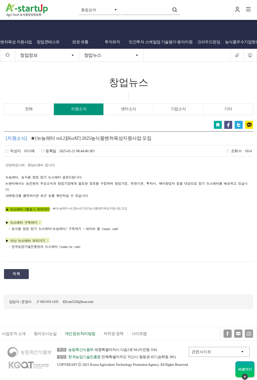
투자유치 (112, 42)
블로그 (238, 334)
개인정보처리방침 (80, 334)
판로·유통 (80, 42)
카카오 (249, 125)
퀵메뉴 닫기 (245, 377)
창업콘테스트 (48, 42)
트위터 (239, 125)
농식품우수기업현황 (241, 42)
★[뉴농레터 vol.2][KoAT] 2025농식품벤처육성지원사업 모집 (90, 208)
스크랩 (218, 125)
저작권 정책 (113, 334)
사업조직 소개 (14, 334)
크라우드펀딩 (208, 42)
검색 (174, 9)
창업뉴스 (92, 55)
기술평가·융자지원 (177, 42)
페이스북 (228, 125)
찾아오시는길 (45, 334)
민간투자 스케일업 (145, 42)
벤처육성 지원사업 (16, 42)
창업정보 (28, 55)
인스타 (249, 334)
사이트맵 (139, 334)
